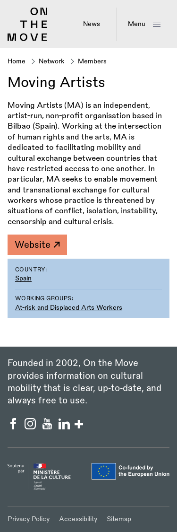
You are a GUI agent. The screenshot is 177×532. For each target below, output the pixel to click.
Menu (136, 24)
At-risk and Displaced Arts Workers (68, 308)
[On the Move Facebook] (14, 427)
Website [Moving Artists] (37, 245)
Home (16, 61)
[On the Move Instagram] (31, 427)
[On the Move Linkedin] (65, 427)
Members (92, 61)
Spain (23, 278)
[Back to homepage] (28, 39)
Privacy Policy (29, 519)
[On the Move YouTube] (48, 427)
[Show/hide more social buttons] (79, 425)
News (91, 24)
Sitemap (119, 519)
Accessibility (78, 519)
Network (52, 61)
